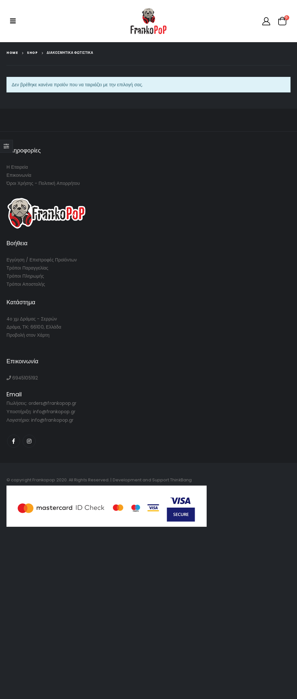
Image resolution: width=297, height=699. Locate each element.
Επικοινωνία (18, 175)
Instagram (29, 441)
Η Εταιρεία (17, 167)
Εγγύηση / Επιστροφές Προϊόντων (41, 260)
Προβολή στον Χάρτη (28, 335)
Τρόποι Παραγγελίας (27, 268)
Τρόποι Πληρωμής (25, 276)
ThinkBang (181, 480)
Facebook (13, 441)
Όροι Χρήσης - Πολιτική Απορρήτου (43, 183)
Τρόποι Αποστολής (25, 284)
